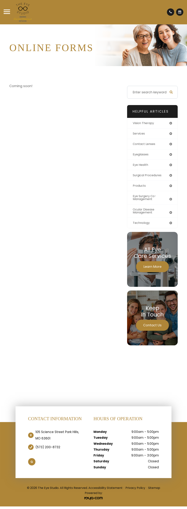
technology (142, 225)
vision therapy (144, 123)
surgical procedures (148, 176)
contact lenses (145, 144)
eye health (141, 165)
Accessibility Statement (105, 490)
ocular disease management (145, 213)
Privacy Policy (135, 490)
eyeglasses (141, 155)
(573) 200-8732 (47, 449)
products (140, 187)
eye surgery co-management (145, 199)
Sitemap (154, 490)
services (139, 134)
